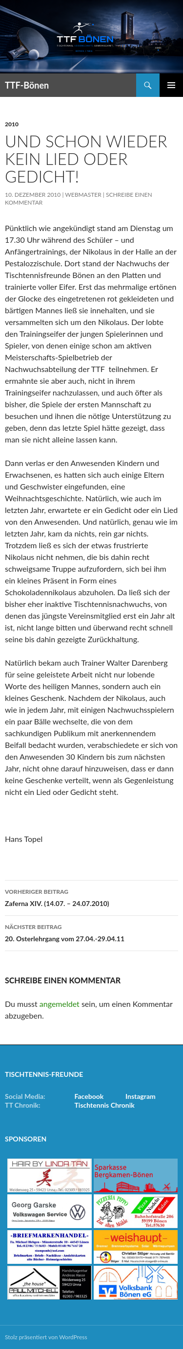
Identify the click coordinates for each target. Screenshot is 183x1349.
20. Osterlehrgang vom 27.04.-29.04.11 (91, 932)
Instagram (140, 1096)
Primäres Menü (171, 85)
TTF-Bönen (27, 85)
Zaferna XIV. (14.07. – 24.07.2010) (91, 896)
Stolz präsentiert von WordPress (46, 1337)
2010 (12, 124)
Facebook (89, 1096)
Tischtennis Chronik (105, 1105)
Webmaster (83, 194)
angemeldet (60, 1003)
